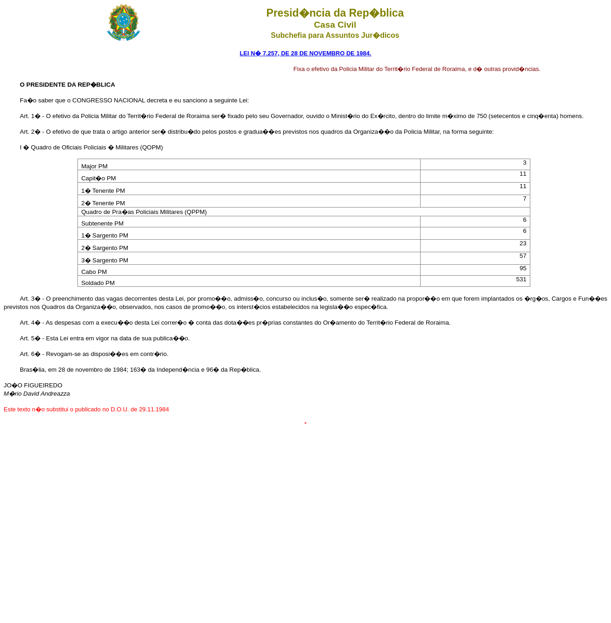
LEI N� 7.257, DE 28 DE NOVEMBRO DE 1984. (305, 53)
